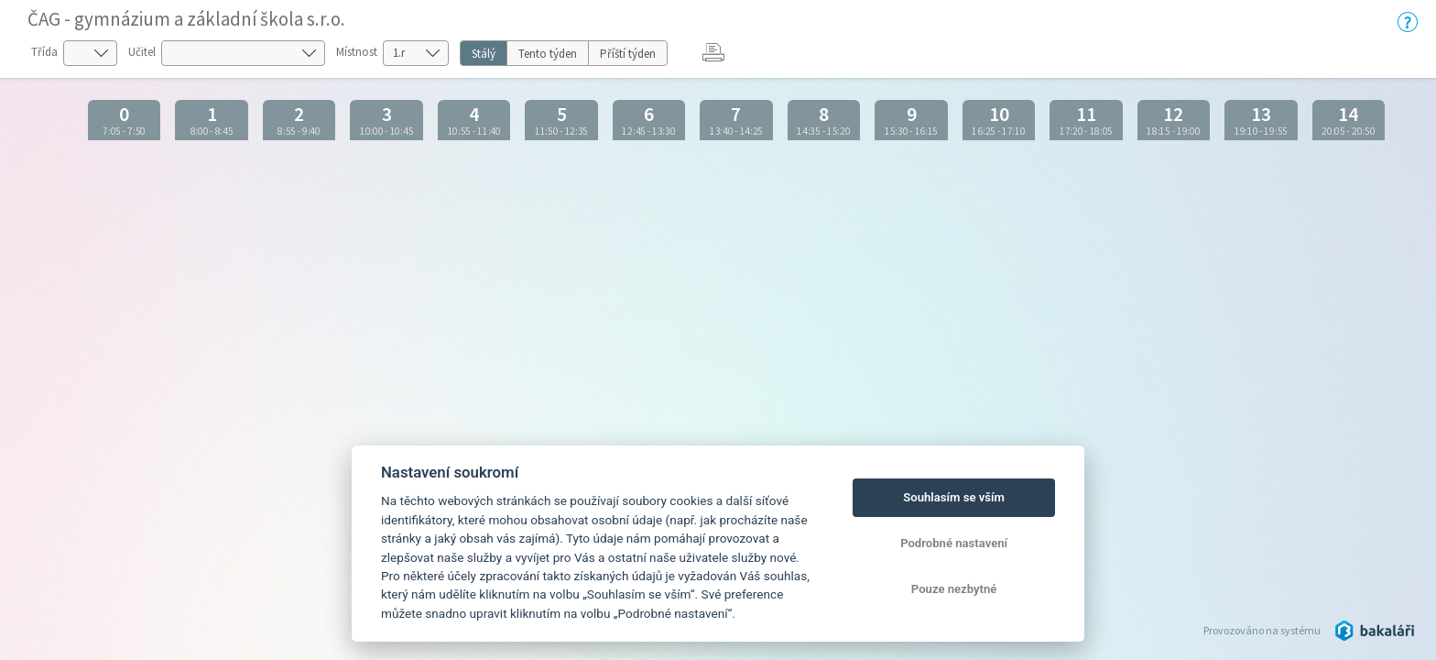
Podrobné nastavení (953, 543)
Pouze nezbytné (954, 589)
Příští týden (628, 53)
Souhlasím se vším (954, 497)
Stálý (483, 53)
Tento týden (547, 53)
